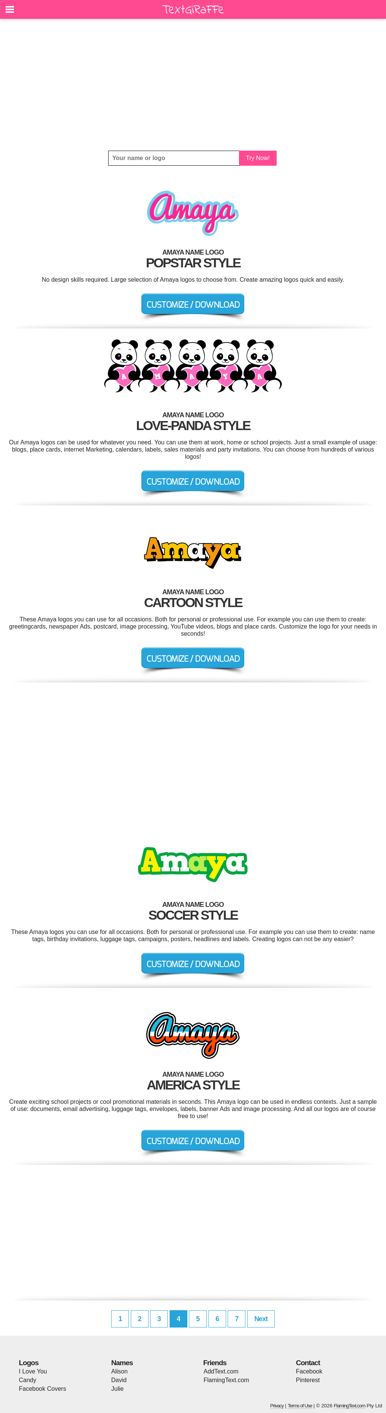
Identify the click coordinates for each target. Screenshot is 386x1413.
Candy (27, 1380)
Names (122, 1363)
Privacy (277, 1405)
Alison (119, 1371)
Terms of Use (300, 1405)
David (119, 1380)
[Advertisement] (193, 84)
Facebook (309, 1371)
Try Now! (258, 158)
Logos (28, 1363)
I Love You (33, 1371)
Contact (308, 1363)
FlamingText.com (226, 1380)
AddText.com (221, 1371)
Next (261, 1319)
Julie (117, 1389)
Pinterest (308, 1380)
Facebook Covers (42, 1389)
